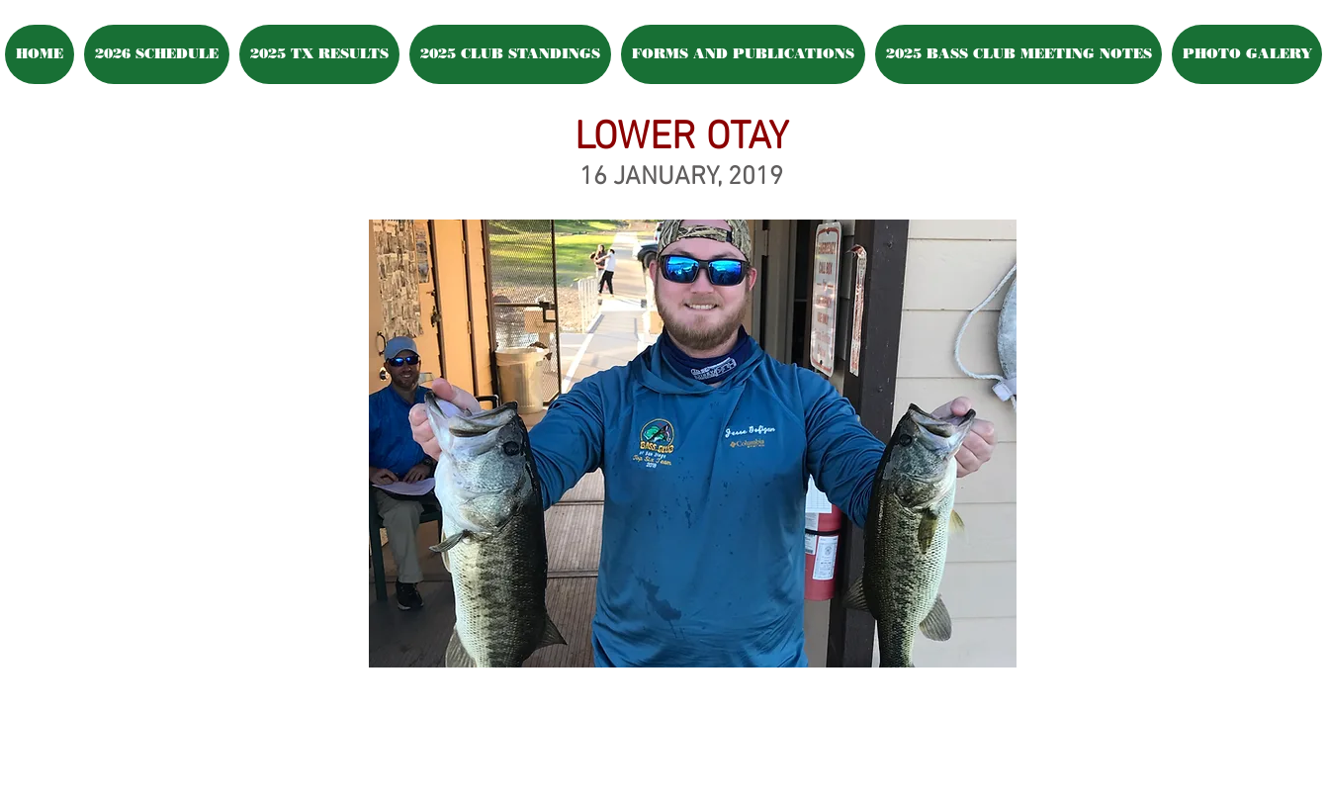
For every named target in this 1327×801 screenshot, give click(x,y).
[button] (1247, 54)
